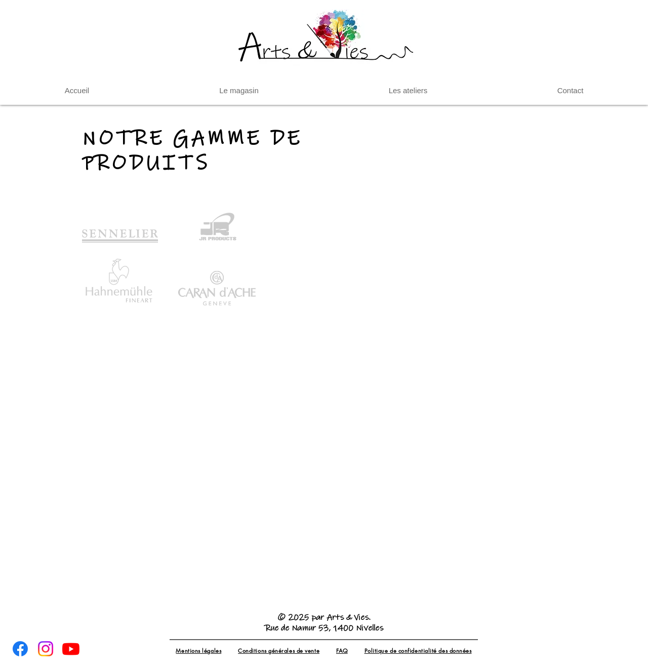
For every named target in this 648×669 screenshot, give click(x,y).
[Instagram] (45, 649)
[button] (407, 90)
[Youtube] (71, 649)
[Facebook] (20, 649)
